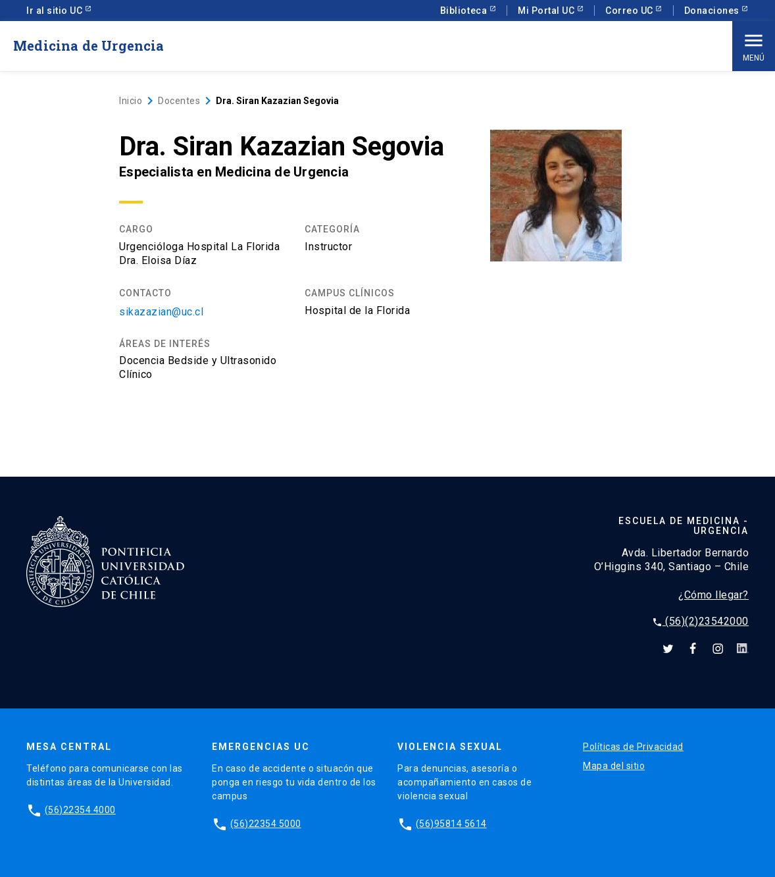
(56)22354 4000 (80, 810)
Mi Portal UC (547, 10)
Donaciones (713, 10)
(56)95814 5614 (451, 823)
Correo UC (630, 10)
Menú (753, 46)
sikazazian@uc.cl (161, 312)
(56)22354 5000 (265, 823)
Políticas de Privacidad (633, 746)
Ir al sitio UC (55, 10)
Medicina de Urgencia (88, 45)
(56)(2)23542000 (700, 621)
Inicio (130, 100)
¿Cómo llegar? (713, 595)
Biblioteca (464, 10)
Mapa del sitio (614, 765)
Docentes (179, 100)
